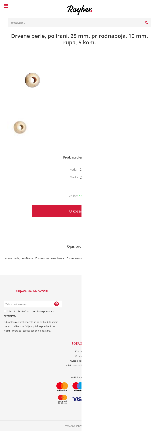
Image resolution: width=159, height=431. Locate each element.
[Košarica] (147, 6)
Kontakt (79, 351)
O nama (79, 356)
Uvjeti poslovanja (79, 360)
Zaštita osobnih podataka (36, 330)
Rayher (84, 177)
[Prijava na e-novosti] (56, 304)
